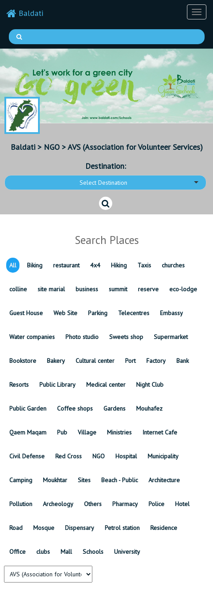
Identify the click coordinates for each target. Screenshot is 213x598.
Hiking (119, 265)
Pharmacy (125, 504)
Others (93, 504)
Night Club (150, 385)
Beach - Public (119, 480)
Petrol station (122, 528)
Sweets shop (126, 337)
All (12, 265)
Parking (97, 313)
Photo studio (82, 337)
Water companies (32, 337)
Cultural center (95, 361)
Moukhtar (55, 480)
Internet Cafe (159, 432)
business (87, 289)
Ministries (119, 432)
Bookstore (22, 361)
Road (16, 528)
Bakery (56, 361)
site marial (51, 289)
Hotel (182, 504)
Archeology (58, 504)
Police (156, 504)
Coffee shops (75, 408)
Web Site (65, 313)
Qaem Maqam (27, 432)
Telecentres (133, 313)
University (127, 552)
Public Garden (27, 408)
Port (130, 361)
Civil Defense (27, 456)
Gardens (114, 408)
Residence (163, 528)
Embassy (171, 313)
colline (18, 289)
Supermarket (171, 337)
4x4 (95, 265)
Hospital (126, 456)
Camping (20, 480)
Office (17, 552)
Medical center (106, 385)
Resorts (19, 385)
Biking (34, 265)
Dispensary (79, 528)
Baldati (25, 13)
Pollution (20, 504)
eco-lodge (183, 289)
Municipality (163, 456)
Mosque (43, 528)
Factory (156, 361)
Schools (93, 552)
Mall (66, 552)
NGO (52, 147)
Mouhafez (149, 408)
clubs (43, 552)
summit (118, 289)
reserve (148, 289)
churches (173, 265)
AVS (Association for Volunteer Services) (135, 147)
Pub (62, 432)
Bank (182, 361)
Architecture (164, 480)
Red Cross (68, 456)
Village (87, 432)
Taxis (144, 265)
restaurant (66, 265)
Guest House (26, 313)
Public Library (57, 385)
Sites (84, 480)
